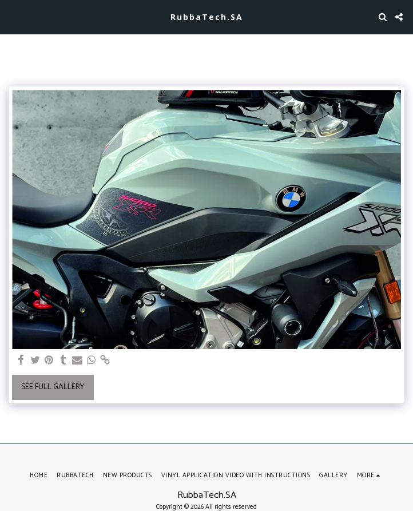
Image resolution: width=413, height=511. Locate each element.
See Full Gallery (52, 387)
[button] (12, 16)
